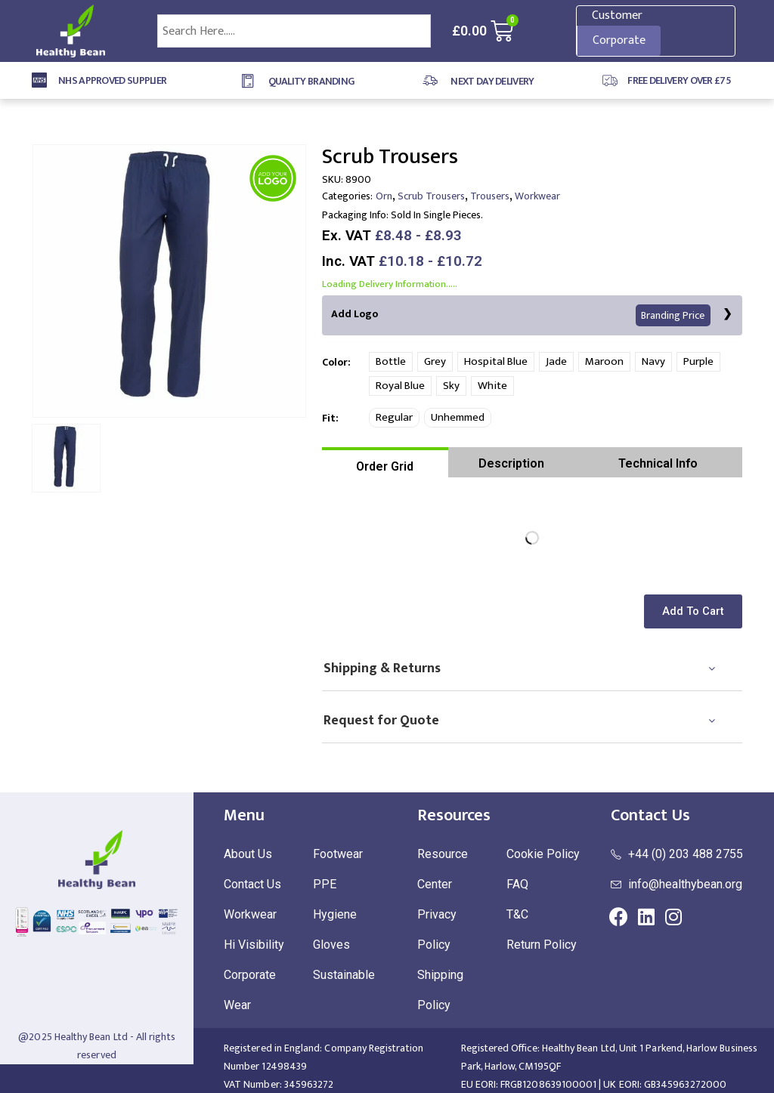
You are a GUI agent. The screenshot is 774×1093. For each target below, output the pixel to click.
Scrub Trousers (431, 196)
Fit (329, 418)
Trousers (489, 196)
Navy (653, 361)
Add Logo (521, 315)
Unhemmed (458, 417)
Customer (617, 15)
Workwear (537, 196)
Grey (435, 361)
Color (335, 362)
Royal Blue (400, 385)
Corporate (619, 40)
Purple (698, 361)
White (492, 385)
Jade (556, 361)
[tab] (385, 462)
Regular (394, 417)
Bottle (391, 361)
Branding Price (673, 315)
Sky (451, 385)
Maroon (604, 361)
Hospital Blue (496, 361)
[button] (695, 611)
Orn (384, 196)
